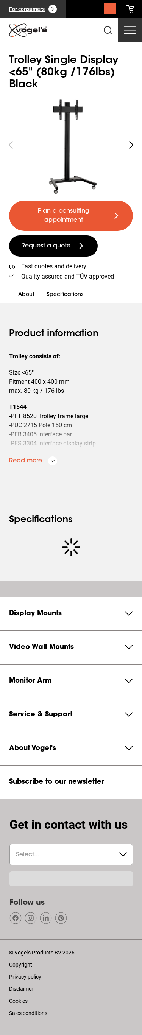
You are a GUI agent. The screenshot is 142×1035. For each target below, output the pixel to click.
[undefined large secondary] (53, 246)
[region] (71, 145)
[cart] (129, 9)
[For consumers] (33, 9)
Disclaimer (21, 989)
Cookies (18, 1001)
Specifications (65, 294)
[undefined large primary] (71, 216)
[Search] (110, 10)
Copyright (20, 965)
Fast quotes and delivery (53, 266)
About (26, 294)
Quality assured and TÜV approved (67, 276)
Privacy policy (25, 977)
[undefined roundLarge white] (131, 145)
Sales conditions (28, 1013)
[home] (28, 30)
